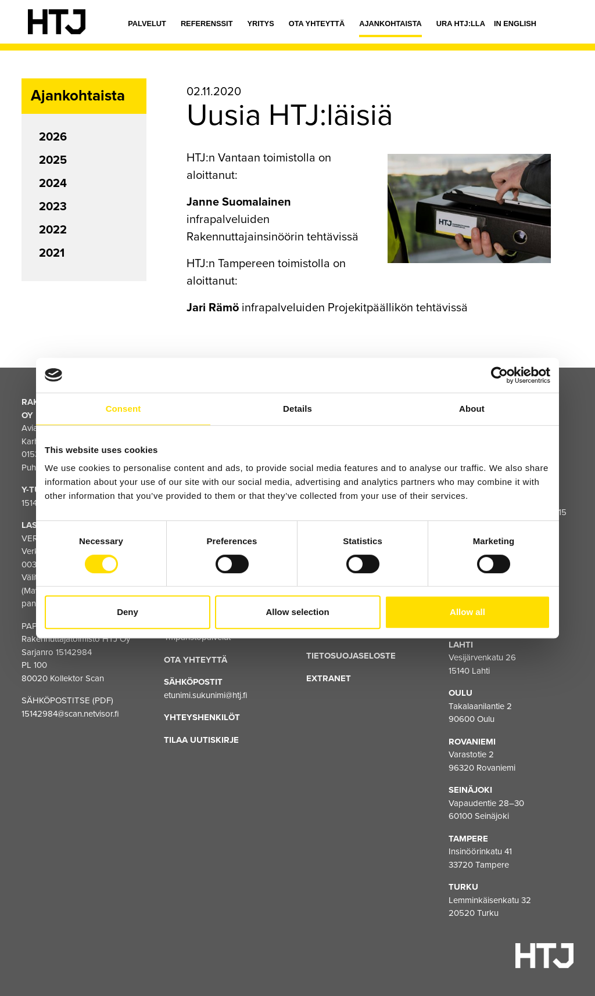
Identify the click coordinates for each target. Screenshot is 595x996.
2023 (53, 207)
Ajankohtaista (390, 23)
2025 (53, 160)
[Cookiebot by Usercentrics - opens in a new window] (499, 375)
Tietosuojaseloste (351, 655)
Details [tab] (297, 408)
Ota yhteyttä (317, 23)
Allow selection (297, 612)
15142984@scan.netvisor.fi (70, 714)
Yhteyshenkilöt (202, 717)
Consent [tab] (123, 408)
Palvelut (147, 23)
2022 (53, 230)
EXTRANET (328, 678)
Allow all (467, 612)
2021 (51, 253)
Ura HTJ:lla (460, 23)
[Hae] (558, 26)
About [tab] (472, 408)
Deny (127, 612)
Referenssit (207, 23)
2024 (53, 183)
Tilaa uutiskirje (201, 740)
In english (515, 23)
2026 (53, 137)
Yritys (260, 23)
